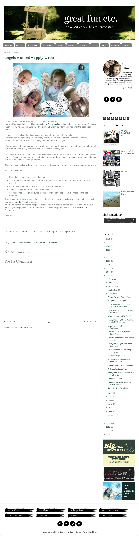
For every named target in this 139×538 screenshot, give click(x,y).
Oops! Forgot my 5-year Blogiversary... (117, 327)
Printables (115, 45)
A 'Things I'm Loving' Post (117, 369)
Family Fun (72, 45)
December (112, 279)
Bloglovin (67, 232)
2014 (108, 272)
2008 (108, 434)
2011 (108, 423)
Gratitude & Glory (115, 378)
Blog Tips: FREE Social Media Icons (127, 133)
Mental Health (48, 45)
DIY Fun (95, 45)
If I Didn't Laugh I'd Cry (116, 356)
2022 (108, 242)
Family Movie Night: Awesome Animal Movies (119, 383)
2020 (108, 250)
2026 (108, 239)
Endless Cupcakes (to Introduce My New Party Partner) (120, 305)
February (112, 411)
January (111, 415)
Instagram (52, 232)
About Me (8, 45)
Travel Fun (84, 45)
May (110, 400)
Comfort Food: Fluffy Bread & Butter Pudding (119, 333)
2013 (108, 276)
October (111, 286)
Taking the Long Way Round (118, 388)
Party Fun (60, 45)
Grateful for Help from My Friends (121, 365)
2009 (108, 430)
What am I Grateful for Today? (119, 316)
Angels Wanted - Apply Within (31, 57)
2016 (108, 265)
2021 (108, 246)
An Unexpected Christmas (23, 243)
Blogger (95, 532)
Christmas (126, 45)
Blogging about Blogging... (118, 300)
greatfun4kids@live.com (25, 202)
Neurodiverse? (33, 45)
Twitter (38, 232)
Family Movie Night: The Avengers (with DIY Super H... (121, 321)
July (110, 393)
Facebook (24, 232)
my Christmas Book (53, 124)
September (112, 290)
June (110, 396)
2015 (108, 268)
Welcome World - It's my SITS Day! (128, 152)
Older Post (11, 322)
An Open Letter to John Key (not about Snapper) (120, 360)
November (112, 282)
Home (51, 323)
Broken (124, 171)
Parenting (19, 45)
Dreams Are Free (40, 243)
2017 (108, 261)
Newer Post (91, 322)
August (111, 294)
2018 (108, 257)
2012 (108, 419)
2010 (108, 427)
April (110, 404)
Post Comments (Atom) (23, 328)
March (111, 407)
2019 (108, 254)
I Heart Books (53, 243)
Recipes (104, 45)
